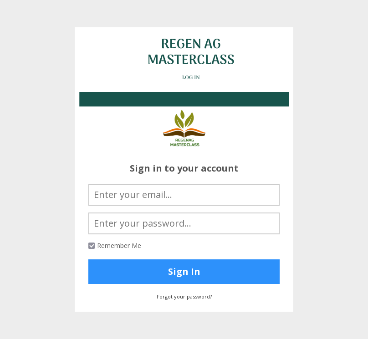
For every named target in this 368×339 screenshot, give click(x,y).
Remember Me (119, 245)
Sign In (184, 271)
